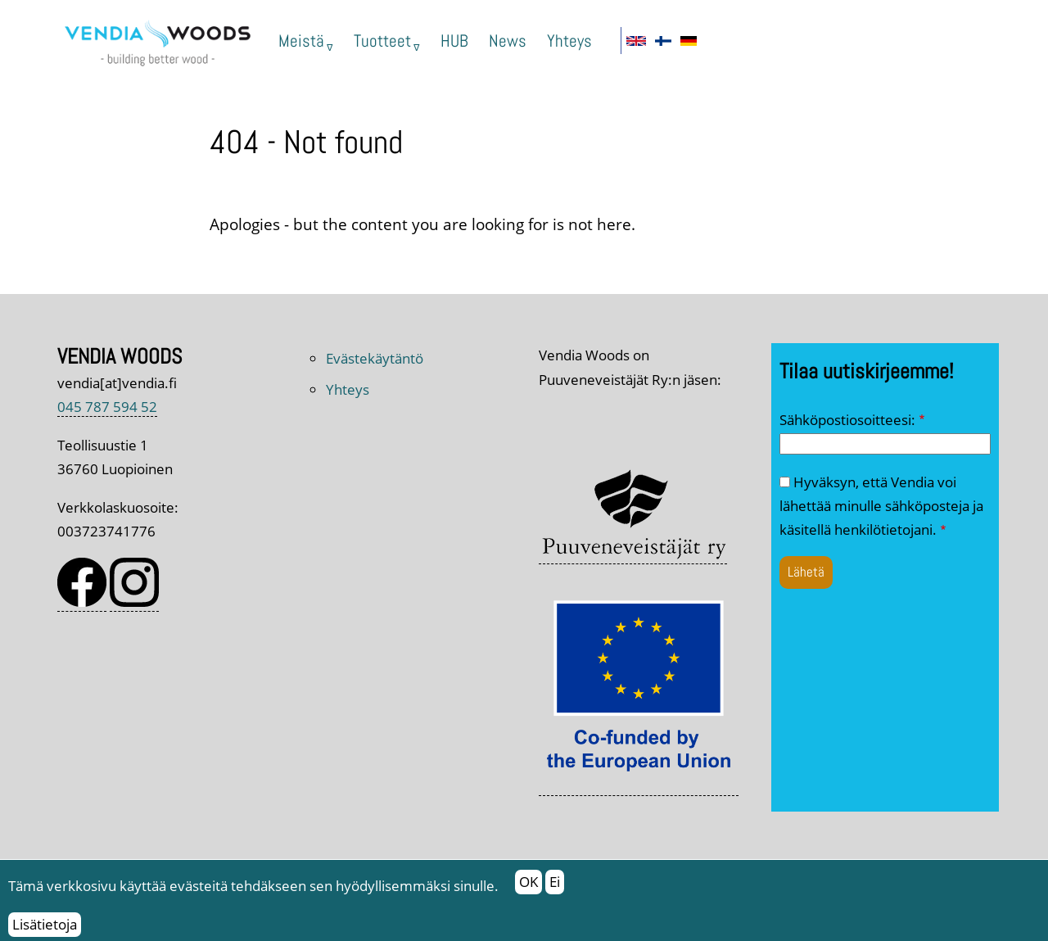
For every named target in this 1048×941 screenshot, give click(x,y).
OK (528, 887)
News (507, 40)
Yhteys (569, 40)
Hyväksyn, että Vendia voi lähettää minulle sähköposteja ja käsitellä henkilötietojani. (881, 506)
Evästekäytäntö (374, 358)
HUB (454, 40)
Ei (554, 887)
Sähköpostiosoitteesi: (847, 419)
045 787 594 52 (107, 406)
